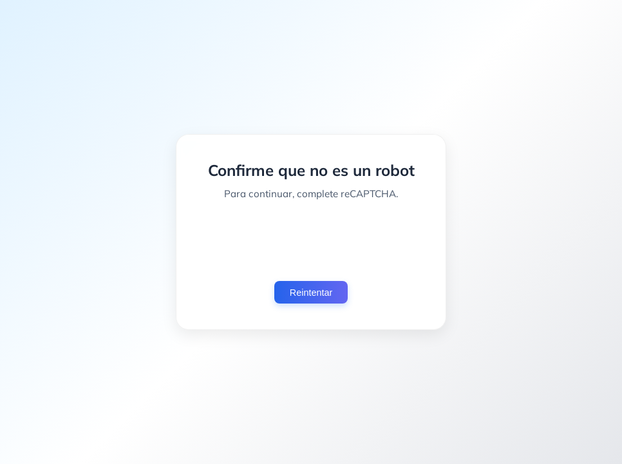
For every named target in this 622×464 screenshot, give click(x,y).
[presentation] (311, 240)
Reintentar (311, 292)
